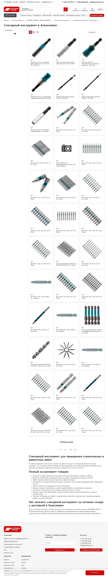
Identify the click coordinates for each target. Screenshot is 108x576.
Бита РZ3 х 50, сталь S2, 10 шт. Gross (41, 398)
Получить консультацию (91, 550)
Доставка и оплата (33, 2)
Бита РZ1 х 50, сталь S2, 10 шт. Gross (92, 431)
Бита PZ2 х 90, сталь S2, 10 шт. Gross (92, 398)
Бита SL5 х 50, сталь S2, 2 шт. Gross (66, 130)
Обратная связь (8, 553)
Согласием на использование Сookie (31, 573)
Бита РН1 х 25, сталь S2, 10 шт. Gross (92, 231)
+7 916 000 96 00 (85, 541)
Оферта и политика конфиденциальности (16, 539)
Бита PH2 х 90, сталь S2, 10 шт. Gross (40, 330)
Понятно (94, 572)
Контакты (23, 2)
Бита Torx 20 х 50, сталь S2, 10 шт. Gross (66, 198)
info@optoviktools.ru (86, 545)
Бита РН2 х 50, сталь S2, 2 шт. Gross (66, 398)
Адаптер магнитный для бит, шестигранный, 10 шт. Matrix (65, 63)
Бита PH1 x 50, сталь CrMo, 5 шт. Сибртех (40, 297)
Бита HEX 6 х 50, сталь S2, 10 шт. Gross (66, 431)
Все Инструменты (18, 20)
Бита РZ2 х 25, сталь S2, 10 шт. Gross (66, 297)
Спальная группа (26, 15)
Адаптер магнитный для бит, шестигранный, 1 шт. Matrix (40, 130)
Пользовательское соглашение (13, 544)
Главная (6, 20)
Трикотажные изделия (73, 15)
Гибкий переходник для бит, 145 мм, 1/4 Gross (65, 97)
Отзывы (24, 568)
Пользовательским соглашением (32, 572)
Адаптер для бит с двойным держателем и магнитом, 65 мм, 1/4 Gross (40, 63)
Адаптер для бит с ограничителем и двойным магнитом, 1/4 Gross (90, 63)
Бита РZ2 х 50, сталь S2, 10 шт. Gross (92, 297)
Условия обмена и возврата (12, 547)
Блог (5, 550)
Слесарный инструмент (61, 20)
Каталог (15, 2)
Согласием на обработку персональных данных (55, 572)
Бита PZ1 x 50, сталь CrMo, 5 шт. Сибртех (91, 365)
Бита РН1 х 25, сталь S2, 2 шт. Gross (40, 198)
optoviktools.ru (16, 570)
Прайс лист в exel (9, 565)
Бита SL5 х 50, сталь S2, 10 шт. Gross (92, 163)
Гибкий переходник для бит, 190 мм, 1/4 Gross (91, 97)
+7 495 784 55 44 (68, 2)
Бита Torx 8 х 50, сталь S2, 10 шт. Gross (65, 365)
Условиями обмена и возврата (12, 573)
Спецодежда (37, 15)
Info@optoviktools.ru (96, 2)
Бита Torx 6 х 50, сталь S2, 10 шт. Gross (91, 130)
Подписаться (59, 550)
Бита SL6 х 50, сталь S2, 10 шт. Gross (66, 231)
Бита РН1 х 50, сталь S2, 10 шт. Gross (41, 264)
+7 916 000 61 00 (85, 543)
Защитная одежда (59, 15)
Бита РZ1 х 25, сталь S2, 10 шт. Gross (41, 231)
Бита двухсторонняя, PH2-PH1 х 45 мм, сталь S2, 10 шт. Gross (66, 264)
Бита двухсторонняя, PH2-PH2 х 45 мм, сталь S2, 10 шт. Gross (41, 365)
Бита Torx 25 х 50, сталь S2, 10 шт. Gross (41, 163)
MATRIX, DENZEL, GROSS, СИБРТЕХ (39, 20)
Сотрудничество (46, 2)
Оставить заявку (97, 15)
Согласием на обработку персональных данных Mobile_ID (49, 570)
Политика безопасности (11, 541)
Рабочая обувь (47, 15)
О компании (8, 2)
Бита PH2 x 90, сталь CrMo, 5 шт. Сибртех (65, 330)
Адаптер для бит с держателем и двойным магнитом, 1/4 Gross (41, 97)
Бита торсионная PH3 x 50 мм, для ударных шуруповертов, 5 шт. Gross (92, 331)
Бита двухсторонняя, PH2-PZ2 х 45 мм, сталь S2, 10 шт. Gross (41, 431)
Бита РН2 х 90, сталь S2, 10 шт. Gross (91, 264)
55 (71, 450)
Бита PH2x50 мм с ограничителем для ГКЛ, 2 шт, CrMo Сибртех (66, 164)
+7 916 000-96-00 (82, 2)
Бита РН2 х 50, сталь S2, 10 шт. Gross (91, 198)
